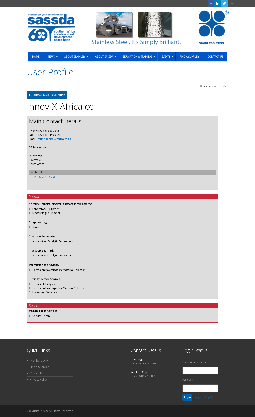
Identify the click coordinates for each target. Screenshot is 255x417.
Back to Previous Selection (47, 95)
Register (209, 397)
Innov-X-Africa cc (44, 176)
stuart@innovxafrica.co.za (54, 139)
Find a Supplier (39, 367)
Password (188, 380)
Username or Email (194, 362)
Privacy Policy (38, 379)
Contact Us (37, 373)
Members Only (39, 360)
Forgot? (198, 397)
